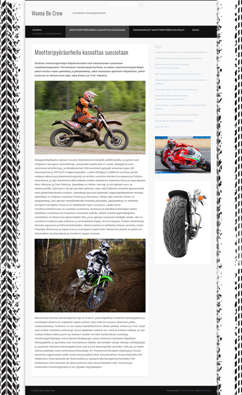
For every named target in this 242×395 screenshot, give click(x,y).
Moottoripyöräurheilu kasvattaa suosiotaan (97, 29)
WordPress (205, 390)
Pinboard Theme (187, 390)
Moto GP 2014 (162, 126)
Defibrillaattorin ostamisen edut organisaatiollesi (178, 58)
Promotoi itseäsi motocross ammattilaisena (176, 89)
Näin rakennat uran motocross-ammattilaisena (177, 73)
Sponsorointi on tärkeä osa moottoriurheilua (176, 114)
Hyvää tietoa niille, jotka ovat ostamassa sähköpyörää (181, 52)
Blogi (195, 29)
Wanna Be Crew (47, 13)
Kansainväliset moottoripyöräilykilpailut (158, 29)
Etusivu (47, 31)
